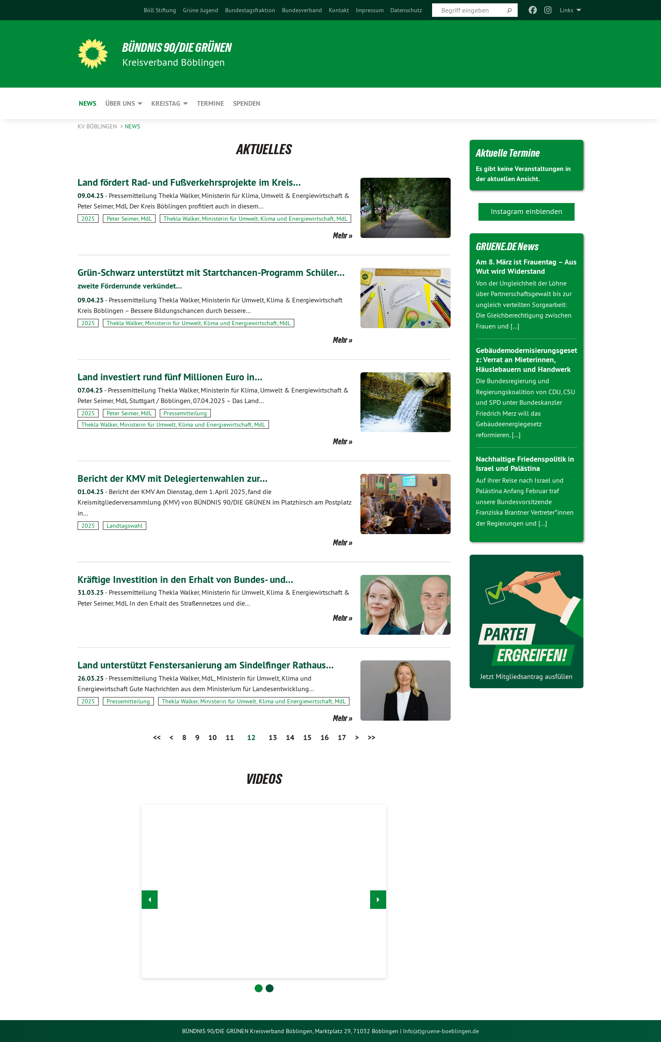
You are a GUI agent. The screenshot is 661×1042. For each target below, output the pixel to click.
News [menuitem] (87, 103)
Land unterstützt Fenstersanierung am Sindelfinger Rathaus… (209, 664)
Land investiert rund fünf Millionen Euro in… (173, 376)
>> (371, 737)
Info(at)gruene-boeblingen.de (441, 1030)
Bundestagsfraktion (250, 10)
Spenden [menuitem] (247, 103)
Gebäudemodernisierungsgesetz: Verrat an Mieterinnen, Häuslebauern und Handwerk (526, 359)
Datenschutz (406, 10)
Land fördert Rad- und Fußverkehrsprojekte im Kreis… (193, 182)
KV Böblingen (98, 126)
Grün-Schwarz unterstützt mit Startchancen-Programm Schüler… (215, 272)
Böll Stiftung (160, 10)
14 (290, 737)
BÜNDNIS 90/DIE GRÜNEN (181, 47)
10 (212, 737)
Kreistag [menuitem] (165, 103)
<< (157, 737)
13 (273, 737)
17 (342, 737)
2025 (88, 218)
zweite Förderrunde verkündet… (130, 286)
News (132, 126)
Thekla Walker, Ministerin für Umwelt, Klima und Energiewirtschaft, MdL (255, 218)
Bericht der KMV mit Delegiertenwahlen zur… (174, 477)
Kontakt (339, 10)
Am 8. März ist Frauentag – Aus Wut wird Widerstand (526, 266)
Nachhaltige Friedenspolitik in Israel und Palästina (525, 463)
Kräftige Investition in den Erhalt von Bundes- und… (188, 578)
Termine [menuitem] (210, 103)
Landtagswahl (124, 525)
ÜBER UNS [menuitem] (120, 103)
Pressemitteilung (185, 413)
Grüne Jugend (200, 10)
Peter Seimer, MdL (129, 218)
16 (324, 737)
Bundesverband (302, 10)
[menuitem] (160, 10)
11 (230, 737)
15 (307, 737)
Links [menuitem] (566, 10)
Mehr (340, 235)
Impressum (370, 10)
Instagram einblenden (526, 211)
